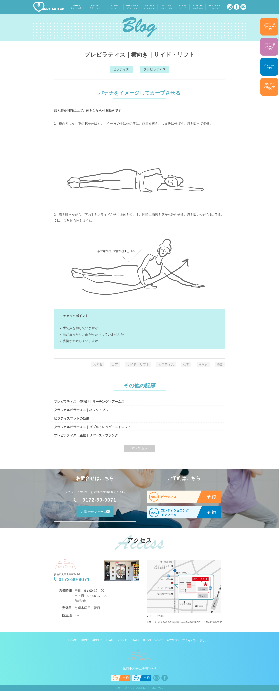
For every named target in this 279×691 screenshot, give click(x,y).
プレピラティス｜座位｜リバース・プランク (86, 435)
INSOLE (149, 6)
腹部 (220, 364)
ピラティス (121, 69)
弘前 (186, 364)
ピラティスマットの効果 (71, 418)
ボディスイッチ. (126, 687)
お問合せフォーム (90, 513)
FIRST (77, 6)
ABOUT (96, 6)
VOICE (197, 6)
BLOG (182, 6)
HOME (72, 640)
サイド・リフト (138, 364)
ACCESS (214, 6)
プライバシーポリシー (196, 640)
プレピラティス (154, 69)
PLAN (114, 6)
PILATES (132, 6)
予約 (269, 26)
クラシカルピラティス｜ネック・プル (81, 410)
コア (115, 364)
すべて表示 (139, 448)
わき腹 (98, 364)
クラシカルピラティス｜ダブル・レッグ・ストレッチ (92, 427)
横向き (203, 364)
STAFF (166, 6)
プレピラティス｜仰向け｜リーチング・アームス (89, 401)
